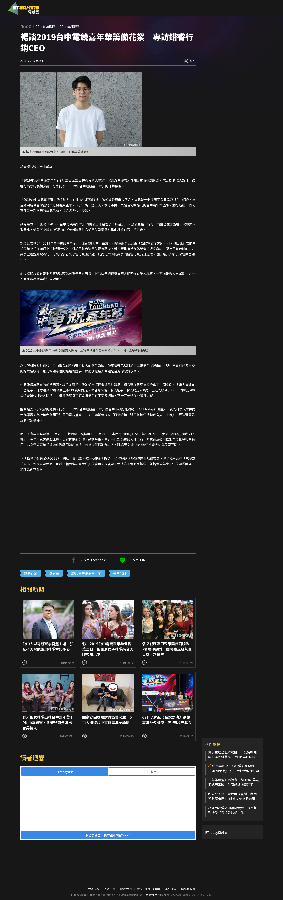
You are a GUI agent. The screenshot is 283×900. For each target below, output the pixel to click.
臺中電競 (119, 573)
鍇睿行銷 (30, 573)
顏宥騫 (54, 573)
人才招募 (109, 889)
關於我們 (126, 889)
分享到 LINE (132, 559)
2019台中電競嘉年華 (86, 573)
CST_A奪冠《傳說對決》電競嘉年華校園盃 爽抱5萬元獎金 (167, 719)
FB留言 (152, 772)
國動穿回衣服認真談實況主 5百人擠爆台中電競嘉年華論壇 (107, 719)
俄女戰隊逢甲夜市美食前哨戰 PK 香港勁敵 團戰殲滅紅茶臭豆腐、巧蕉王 (167, 649)
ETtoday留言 (65, 772)
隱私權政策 (188, 889)
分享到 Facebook (87, 559)
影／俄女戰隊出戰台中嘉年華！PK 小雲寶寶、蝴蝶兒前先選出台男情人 (47, 722)
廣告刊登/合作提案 (148, 889)
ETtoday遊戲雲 (216, 832)
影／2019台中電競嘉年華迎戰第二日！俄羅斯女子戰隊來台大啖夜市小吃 (107, 649)
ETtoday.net (150, 895)
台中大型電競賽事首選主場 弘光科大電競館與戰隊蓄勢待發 (47, 646)
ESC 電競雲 (23, 8)
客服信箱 (170, 889)
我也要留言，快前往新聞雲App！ (108, 835)
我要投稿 (93, 889)
